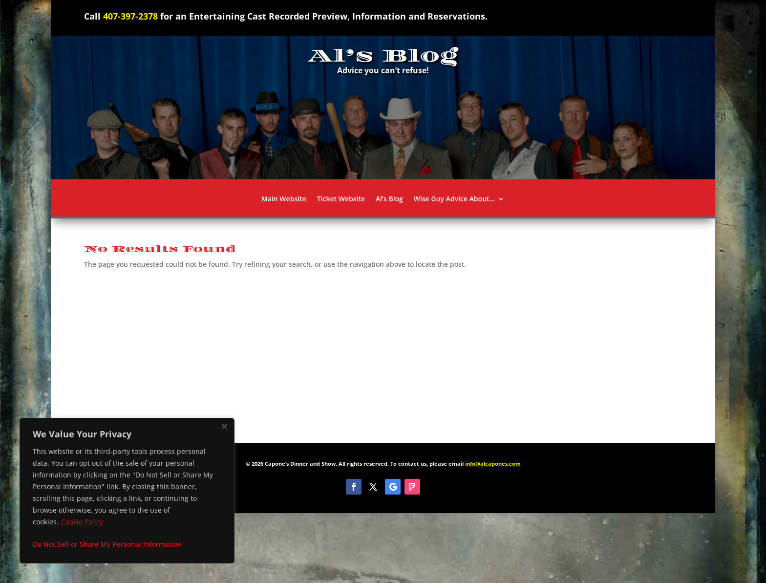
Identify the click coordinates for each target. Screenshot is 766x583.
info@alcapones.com (493, 463)
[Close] (224, 426)
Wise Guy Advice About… (454, 199)
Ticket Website (341, 199)
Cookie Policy (82, 521)
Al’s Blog (389, 199)
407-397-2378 (130, 16)
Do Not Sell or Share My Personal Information (107, 544)
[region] (127, 490)
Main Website (283, 199)
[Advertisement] (383, 352)
